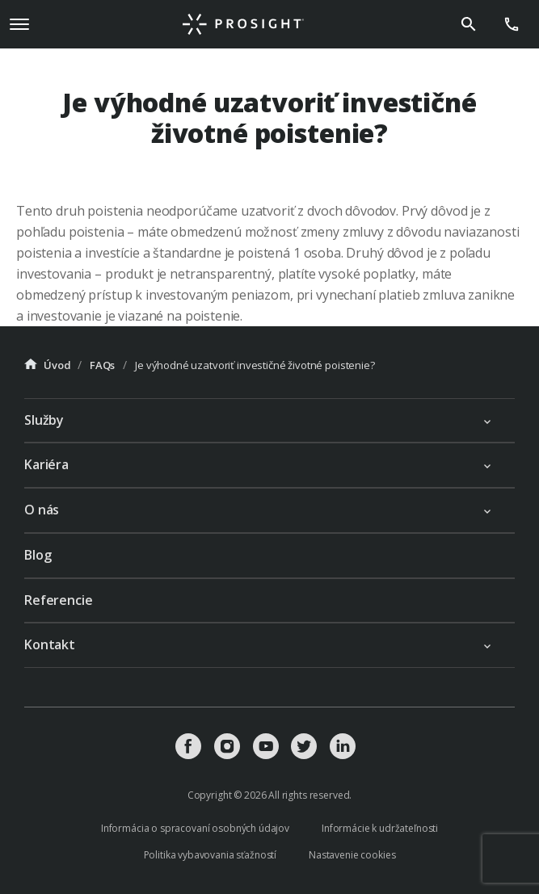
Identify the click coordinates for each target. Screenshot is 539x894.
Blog (37, 555)
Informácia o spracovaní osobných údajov (195, 828)
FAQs (102, 365)
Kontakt (49, 644)
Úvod (46, 365)
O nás (41, 509)
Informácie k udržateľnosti (380, 828)
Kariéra (46, 464)
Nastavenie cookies (352, 855)
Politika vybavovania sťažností (210, 855)
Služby (44, 420)
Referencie (58, 600)
